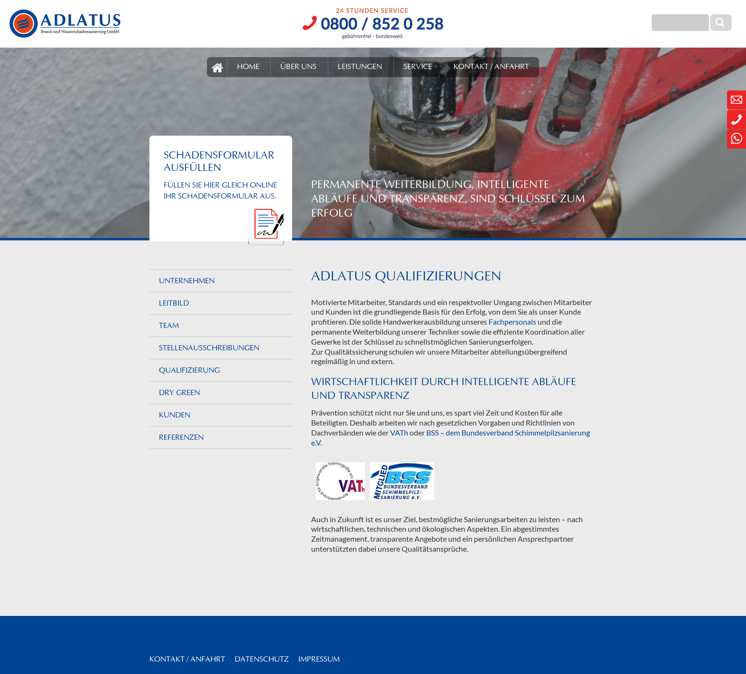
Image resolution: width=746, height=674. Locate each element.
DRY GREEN (179, 393)
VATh (399, 432)
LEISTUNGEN (360, 67)
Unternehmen (187, 281)
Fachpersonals (512, 321)
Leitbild (174, 303)
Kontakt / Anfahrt (187, 660)
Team (169, 326)
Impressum (319, 660)
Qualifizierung (189, 371)
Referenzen (181, 438)
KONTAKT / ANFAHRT (491, 67)
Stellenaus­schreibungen (209, 348)
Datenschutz (262, 660)
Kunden (174, 415)
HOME (248, 67)
